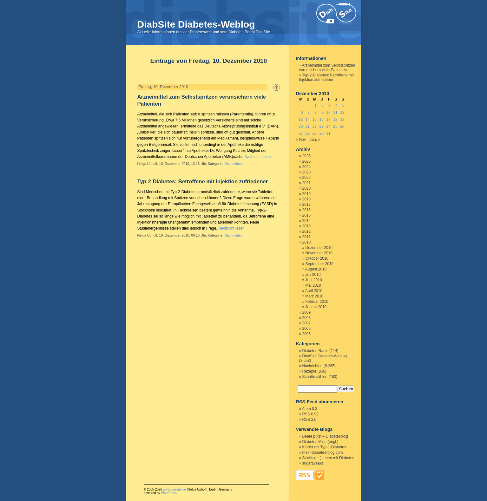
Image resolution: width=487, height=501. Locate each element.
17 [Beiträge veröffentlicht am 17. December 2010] (328, 119)
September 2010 (320, 264)
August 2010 (315, 269)
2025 (306, 161)
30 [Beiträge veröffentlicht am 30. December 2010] (321, 133)
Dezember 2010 (319, 247)
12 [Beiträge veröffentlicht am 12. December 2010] (342, 112)
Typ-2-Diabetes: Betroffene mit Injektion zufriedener (202, 182)
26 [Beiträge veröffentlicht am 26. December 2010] (342, 126)
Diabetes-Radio (315, 350)
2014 (306, 220)
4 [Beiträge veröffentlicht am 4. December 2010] (336, 105)
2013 (306, 226)
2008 (306, 318)
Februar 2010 (317, 301)
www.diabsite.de (174, 489)
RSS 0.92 (310, 414)
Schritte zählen (314, 376)
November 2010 (319, 253)
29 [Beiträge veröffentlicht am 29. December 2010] (315, 133)
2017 (306, 204)
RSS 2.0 (309, 419)
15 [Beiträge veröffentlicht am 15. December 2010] (315, 119)
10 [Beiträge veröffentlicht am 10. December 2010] (328, 112)
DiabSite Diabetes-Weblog (196, 24)
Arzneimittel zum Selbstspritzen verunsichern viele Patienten (327, 67)
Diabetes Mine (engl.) (320, 441)
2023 (306, 172)
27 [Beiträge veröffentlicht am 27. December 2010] (301, 133)
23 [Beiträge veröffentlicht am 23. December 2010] (321, 126)
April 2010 (313, 291)
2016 (306, 210)
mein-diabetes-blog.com (322, 452)
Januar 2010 (316, 307)
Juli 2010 (313, 274)
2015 (306, 215)
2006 (306, 328)
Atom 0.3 (309, 409)
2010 (306, 242)
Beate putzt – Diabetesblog (325, 436)
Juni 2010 (314, 280)
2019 (306, 194)
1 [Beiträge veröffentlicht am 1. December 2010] (315, 105)
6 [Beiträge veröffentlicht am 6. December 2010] (302, 112)
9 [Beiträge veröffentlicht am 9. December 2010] (322, 112)
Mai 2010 (313, 285)
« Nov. (301, 139)
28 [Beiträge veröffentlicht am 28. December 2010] (308, 133)
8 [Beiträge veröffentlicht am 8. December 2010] (315, 112)
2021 (306, 183)
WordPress (168, 493)
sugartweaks (313, 463)
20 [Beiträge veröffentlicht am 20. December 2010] (301, 126)
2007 (306, 323)
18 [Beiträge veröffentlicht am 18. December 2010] (335, 119)
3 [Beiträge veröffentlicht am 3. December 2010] (329, 105)
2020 (306, 188)
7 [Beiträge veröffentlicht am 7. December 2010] (309, 112)
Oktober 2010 (317, 258)
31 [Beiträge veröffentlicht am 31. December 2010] (328, 133)
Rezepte (309, 371)
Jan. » (315, 139)
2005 (306, 334)
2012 (306, 231)
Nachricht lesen (258, 156)
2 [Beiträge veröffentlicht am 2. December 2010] (322, 105)
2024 (306, 167)
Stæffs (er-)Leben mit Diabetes (328, 458)
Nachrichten (233, 164)
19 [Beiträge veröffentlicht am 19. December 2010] (342, 119)
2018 (306, 199)
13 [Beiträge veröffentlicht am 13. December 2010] (301, 119)
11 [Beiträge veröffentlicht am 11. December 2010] (335, 112)
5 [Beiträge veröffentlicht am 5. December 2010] (343, 105)
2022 (306, 177)
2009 (306, 312)
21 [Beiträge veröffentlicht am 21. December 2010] (308, 126)
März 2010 (315, 296)
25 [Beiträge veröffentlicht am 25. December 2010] (335, 126)
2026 (306, 156)
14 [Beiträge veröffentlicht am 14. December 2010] (308, 119)
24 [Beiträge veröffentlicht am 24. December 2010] (328, 126)
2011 (306, 237)
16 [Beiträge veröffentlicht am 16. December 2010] (321, 119)
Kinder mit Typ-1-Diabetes (324, 447)
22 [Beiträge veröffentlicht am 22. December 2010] (315, 126)
